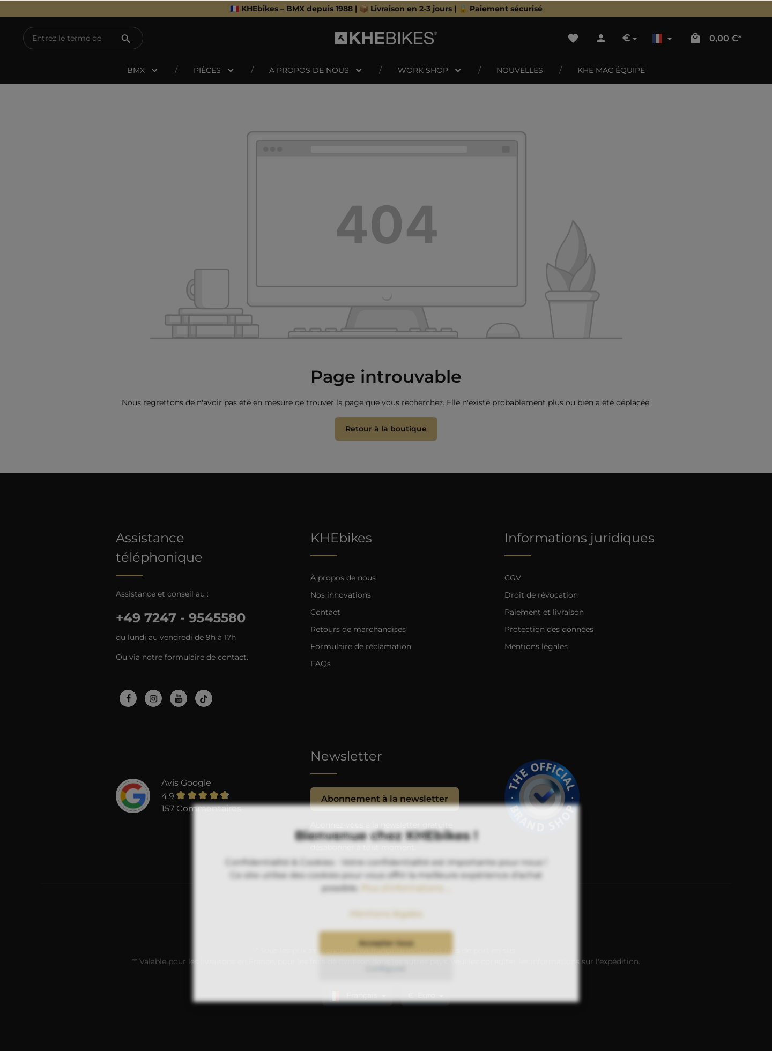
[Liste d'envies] (573, 38)
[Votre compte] (601, 38)
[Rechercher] (126, 38)
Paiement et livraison (544, 612)
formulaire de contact (206, 657)
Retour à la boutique (386, 429)
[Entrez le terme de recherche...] (67, 38)
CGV (512, 578)
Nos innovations (340, 595)
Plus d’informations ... (405, 918)
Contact (325, 612)
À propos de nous (343, 578)
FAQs (320, 663)
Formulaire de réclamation (360, 646)
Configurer (386, 999)
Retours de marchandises (358, 629)
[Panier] (715, 38)
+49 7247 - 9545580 (181, 617)
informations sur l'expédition (585, 961)
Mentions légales (536, 646)
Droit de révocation (541, 595)
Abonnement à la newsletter (384, 799)
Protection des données (548, 629)
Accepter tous (386, 973)
